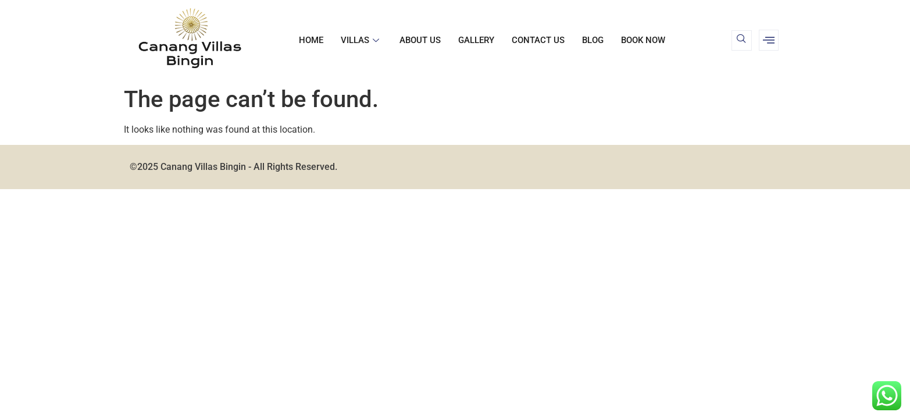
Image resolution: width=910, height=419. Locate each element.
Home (311, 40)
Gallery (476, 40)
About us (420, 40)
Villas (361, 40)
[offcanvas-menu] (769, 40)
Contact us (538, 40)
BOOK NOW (643, 40)
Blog (593, 40)
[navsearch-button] (741, 40)
